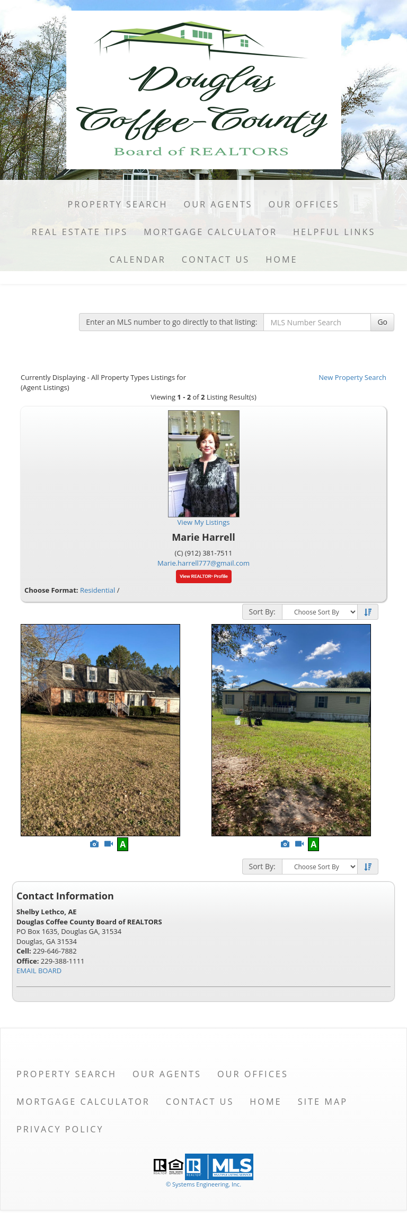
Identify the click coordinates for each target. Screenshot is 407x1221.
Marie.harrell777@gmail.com (203, 563)
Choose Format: (51, 590)
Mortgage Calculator (210, 232)
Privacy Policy (60, 1129)
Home (281, 259)
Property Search (118, 204)
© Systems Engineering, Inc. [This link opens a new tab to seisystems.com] (203, 1184)
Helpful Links (334, 232)
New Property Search (352, 377)
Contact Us (216, 259)
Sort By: (262, 612)
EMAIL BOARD (38, 970)
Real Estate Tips (80, 232)
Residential (97, 590)
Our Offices (304, 204)
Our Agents (218, 204)
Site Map (323, 1101)
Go (382, 322)
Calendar (137, 259)
